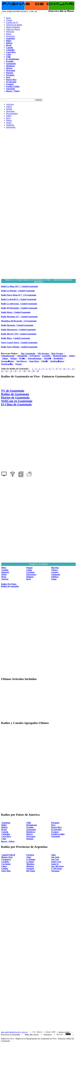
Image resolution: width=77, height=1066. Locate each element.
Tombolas (10, 125)
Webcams (10, 31)
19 (29, 372)
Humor (9, 120)
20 (33, 372)
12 (73, 369)
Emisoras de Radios (14, 25)
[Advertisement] (24, 154)
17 (20, 372)
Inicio (8, 18)
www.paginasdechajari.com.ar (14, 1033)
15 (11, 372)
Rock (8, 118)
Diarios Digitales (13, 27)
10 (64, 369)
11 (68, 369)
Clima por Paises (13, 29)
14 (6, 372)
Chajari (9, 20)
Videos (9, 107)
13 (2, 372)
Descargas (10, 111)
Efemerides (10, 127)
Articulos (10, 104)
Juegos (9, 123)
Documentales (12, 113)
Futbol (8, 116)
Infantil (9, 109)
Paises (8, 34)
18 (24, 372)
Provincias (10, 36)
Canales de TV (12, 22)
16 (16, 372)
